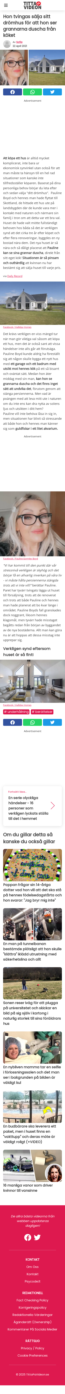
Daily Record (14, 276)
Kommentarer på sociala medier (32, 1329)
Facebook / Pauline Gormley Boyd (20, 558)
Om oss (32, 1267)
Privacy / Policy (32, 1348)
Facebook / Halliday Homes (17, 327)
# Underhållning (16, 712)
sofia (19, 42)
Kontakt (32, 1274)
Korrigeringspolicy (32, 1307)
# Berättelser (42, 712)
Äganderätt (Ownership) (33, 1322)
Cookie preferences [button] (33, 1355)
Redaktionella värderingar (32, 1315)
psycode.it (32, 1281)
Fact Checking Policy (32, 1300)
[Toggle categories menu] (6, 5)
